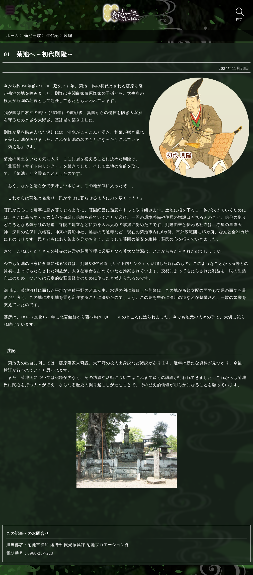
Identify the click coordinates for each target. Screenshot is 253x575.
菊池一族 (32, 35)
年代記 (52, 35)
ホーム (12, 35)
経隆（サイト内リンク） (123, 263)
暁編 (68, 35)
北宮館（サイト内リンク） (33, 166)
